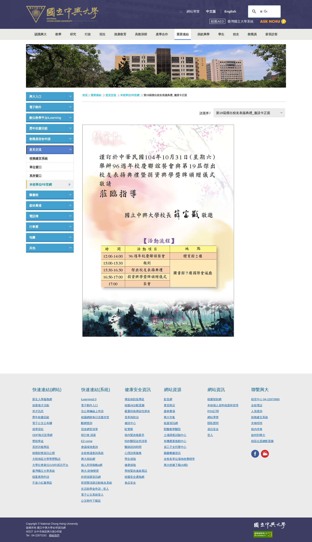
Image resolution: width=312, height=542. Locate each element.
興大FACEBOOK (255, 454)
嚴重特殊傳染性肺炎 (137, 411)
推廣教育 (120, 34)
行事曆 (33, 227)
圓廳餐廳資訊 (172, 453)
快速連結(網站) (46, 389)
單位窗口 (35, 167)
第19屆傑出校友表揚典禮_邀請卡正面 (243, 113)
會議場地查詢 (89, 447)
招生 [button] (102, 34)
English (230, 11)
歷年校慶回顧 (38, 128)
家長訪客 (271, 34)
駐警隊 (129, 429)
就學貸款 (38, 429)
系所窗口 (35, 176)
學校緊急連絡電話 (136, 470)
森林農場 (35, 205)
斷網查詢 (86, 423)
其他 (32, 248)
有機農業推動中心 (175, 441)
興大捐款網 (88, 458)
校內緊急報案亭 (134, 435)
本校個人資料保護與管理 (222, 405)
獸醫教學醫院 (172, 429)
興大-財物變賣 (90, 470)
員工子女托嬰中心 (175, 447)
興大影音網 (265, 454)
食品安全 (130, 482)
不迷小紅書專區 (42, 482)
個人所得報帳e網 (91, 465)
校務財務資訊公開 (43, 453)
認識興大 (40, 34)
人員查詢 (256, 411)
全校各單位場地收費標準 (179, 458)
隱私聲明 (213, 423)
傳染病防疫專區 (134, 399)
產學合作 (162, 34)
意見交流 (35, 149)
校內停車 (256, 429)
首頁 (85, 95)
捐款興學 (203, 34)
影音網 (168, 399)
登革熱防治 (132, 417)
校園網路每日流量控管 (95, 417)
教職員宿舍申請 (39, 139)
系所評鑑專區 (40, 447)
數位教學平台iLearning (45, 117)
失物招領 (256, 423)
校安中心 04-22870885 (265, 399)
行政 (88, 34)
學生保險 (130, 458)
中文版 (211, 11)
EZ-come (87, 441)
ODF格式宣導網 (42, 435)
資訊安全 (213, 429)
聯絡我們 (54, 535)
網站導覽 (193, 11)
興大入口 (35, 96)
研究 (73, 34)
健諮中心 (130, 423)
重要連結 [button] (183, 34)
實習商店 (169, 405)
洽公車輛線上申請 (92, 411)
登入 (210, 435)
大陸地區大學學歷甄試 (46, 458)
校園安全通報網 (134, 476)
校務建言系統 (38, 158)
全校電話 (256, 405)
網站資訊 (216, 389)
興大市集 (169, 417)
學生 (221, 34)
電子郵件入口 (89, 405)
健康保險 (130, 465)
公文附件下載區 (91, 500)
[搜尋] (263, 11)
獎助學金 (38, 441)
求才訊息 (38, 411)
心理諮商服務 (133, 453)
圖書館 (33, 195)
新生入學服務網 (42, 399)
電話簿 (33, 216)
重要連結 (96, 95)
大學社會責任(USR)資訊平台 (50, 465)
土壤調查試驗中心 (175, 435)
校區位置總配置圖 (262, 441)
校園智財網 (214, 399)
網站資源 (172, 389)
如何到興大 (258, 435)
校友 (236, 34)
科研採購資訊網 (91, 476)
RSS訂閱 (213, 411)
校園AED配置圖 (135, 405)
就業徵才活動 (40, 405)
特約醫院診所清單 (136, 441)
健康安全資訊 (138, 389)
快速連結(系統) (95, 389)
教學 (58, 34)
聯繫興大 (260, 389)
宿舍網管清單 (89, 429)
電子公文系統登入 (92, 494)
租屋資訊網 (171, 423)
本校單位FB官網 (40, 184)
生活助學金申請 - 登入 (95, 488)
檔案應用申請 (40, 476)
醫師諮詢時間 (133, 447)
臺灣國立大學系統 (43, 470)
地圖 (32, 237)
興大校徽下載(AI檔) (176, 465)
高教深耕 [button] (141, 34)
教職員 (252, 34)
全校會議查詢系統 (92, 453)
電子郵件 (35, 107)
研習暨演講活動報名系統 (96, 482)
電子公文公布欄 (42, 423)
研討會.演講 (88, 435)
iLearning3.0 (89, 399)
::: (181, 11)
